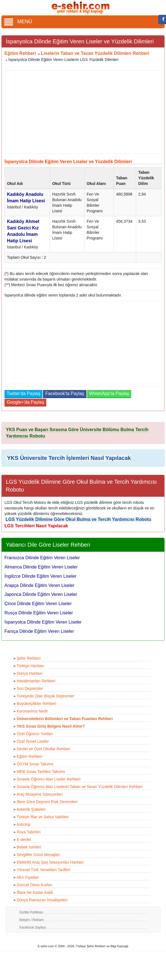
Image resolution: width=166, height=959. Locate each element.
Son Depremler (30, 688)
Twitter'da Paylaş (23, 393)
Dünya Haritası (30, 673)
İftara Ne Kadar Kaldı (35, 892)
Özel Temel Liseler (33, 741)
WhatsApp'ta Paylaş (109, 393)
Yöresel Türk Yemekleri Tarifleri (43, 870)
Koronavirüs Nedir (32, 711)
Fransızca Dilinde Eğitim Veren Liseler (42, 557)
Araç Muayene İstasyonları (39, 794)
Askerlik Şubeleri (30, 809)
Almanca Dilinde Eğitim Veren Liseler (41, 567)
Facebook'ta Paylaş (64, 393)
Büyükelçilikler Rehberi (36, 703)
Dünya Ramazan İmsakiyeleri (42, 900)
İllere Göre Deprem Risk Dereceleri (47, 802)
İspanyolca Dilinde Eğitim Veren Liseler (43, 622)
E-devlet (24, 839)
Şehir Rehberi (29, 658)
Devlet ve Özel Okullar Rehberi (43, 749)
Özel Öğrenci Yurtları (35, 734)
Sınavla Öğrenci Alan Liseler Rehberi (49, 779)
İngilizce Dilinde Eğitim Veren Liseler (40, 576)
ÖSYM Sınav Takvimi (35, 764)
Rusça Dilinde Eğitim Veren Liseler (38, 612)
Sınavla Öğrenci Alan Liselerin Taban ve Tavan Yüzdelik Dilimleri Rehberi (80, 786)
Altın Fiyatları (27, 877)
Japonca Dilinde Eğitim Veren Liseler (40, 594)
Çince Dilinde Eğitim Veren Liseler (38, 603)
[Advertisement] (80, 112)
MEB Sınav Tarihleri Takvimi (41, 771)
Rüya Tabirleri (28, 832)
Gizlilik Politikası (31, 912)
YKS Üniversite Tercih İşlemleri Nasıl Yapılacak (69, 458)
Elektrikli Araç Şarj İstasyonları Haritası (50, 862)
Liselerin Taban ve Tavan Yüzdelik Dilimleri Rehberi (95, 53)
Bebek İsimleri (29, 847)
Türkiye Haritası (30, 666)
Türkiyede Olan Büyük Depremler (45, 696)
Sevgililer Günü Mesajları (38, 854)
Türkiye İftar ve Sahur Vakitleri (42, 817)
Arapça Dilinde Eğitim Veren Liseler (39, 585)
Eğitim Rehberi (20, 53)
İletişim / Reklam (31, 920)
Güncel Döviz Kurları (34, 885)
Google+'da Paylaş (25, 402)
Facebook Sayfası (32, 927)
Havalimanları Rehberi (36, 681)
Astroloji (23, 824)
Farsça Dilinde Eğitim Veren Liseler (39, 631)
